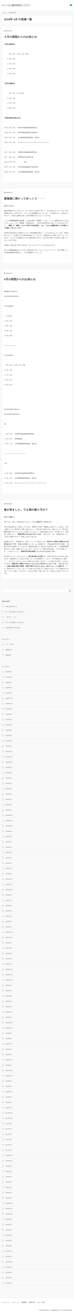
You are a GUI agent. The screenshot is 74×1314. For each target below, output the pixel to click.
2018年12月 (9, 1070)
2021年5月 (8, 948)
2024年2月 (8, 804)
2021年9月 (8, 943)
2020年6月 (8, 996)
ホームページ (5, 1302)
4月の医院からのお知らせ (20, 279)
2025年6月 (8, 725)
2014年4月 (8, 1277)
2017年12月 (9, 1113)
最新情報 (8, 655)
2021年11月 (9, 937)
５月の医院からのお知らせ (20, 36)
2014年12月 (9, 1262)
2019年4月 (8, 1054)
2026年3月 (8, 682)
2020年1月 (8, 1017)
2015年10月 (9, 1214)
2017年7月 (8, 1129)
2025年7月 (8, 719)
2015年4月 (8, 1240)
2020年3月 (8, 1012)
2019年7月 (8, 1044)
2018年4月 (8, 1097)
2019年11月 (9, 1028)
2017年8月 (8, 1123)
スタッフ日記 (9, 644)
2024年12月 (9, 751)
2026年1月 (8, 693)
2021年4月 (8, 953)
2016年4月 (8, 1187)
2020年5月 (8, 1001)
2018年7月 (8, 1086)
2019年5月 (8, 1049)
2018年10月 (9, 1076)
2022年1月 (8, 927)
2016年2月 (8, 1198)
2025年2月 (8, 741)
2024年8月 (8, 772)
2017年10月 (9, 1118)
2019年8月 (8, 1038)
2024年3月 (8, 799)
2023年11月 (9, 820)
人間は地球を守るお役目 (12, 627)
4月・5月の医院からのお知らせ (14, 622)
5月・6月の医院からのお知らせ (14, 612)
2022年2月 (8, 921)
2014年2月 (8, 1283)
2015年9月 (8, 1219)
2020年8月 (8, 985)
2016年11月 (9, 1161)
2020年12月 (9, 969)
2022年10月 (9, 889)
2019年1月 (8, 1065)
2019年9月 (8, 1033)
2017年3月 (8, 1145)
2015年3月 (8, 1246)
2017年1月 (8, 1150)
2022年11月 (9, 884)
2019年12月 (9, 1022)
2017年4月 (8, 1139)
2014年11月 (9, 1267)
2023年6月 (8, 847)
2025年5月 (8, 730)
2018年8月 (8, 1081)
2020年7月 (8, 990)
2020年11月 (9, 974)
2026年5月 (8, 672)
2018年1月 (8, 1107)
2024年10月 (9, 762)
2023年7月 (8, 842)
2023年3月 (8, 863)
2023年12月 (9, 815)
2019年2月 (8, 1060)
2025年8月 (8, 714)
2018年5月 (8, 1091)
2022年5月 (8, 911)
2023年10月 (9, 826)
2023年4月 (8, 858)
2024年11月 (9, 757)
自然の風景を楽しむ (11, 606)
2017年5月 (8, 1134)
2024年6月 (8, 783)
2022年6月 (8, 905)
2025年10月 (9, 703)
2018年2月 (8, 1102)
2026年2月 (8, 687)
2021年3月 (8, 959)
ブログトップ (15, 1302)
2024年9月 (8, 767)
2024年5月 (8, 788)
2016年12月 (9, 1155)
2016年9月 (8, 1166)
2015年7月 (8, 1230)
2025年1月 (8, 746)
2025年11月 (9, 698)
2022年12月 (9, 879)
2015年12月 (9, 1203)
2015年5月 (8, 1235)
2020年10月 (9, 980)
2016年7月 (8, 1177)
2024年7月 (8, 778)
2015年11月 (9, 1208)
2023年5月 (8, 852)
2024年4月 (8, 794)
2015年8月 (8, 1224)
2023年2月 (8, 868)
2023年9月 (8, 831)
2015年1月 (8, 1256)
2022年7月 (8, 900)
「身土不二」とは (10, 617)
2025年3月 (8, 735)
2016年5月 (8, 1182)
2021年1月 (8, 964)
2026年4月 (8, 677)
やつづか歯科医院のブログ (16, 5)
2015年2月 (8, 1251)
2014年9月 (8, 1272)
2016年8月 (8, 1171)
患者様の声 (8, 650)
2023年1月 (8, 874)
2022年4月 (8, 916)
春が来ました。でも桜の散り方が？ (26, 509)
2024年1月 (8, 810)
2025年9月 (8, 709)
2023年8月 (8, 836)
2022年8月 (8, 895)
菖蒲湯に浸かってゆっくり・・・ (24, 198)
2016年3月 (8, 1192)
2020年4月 (8, 1006)
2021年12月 (9, 932)
